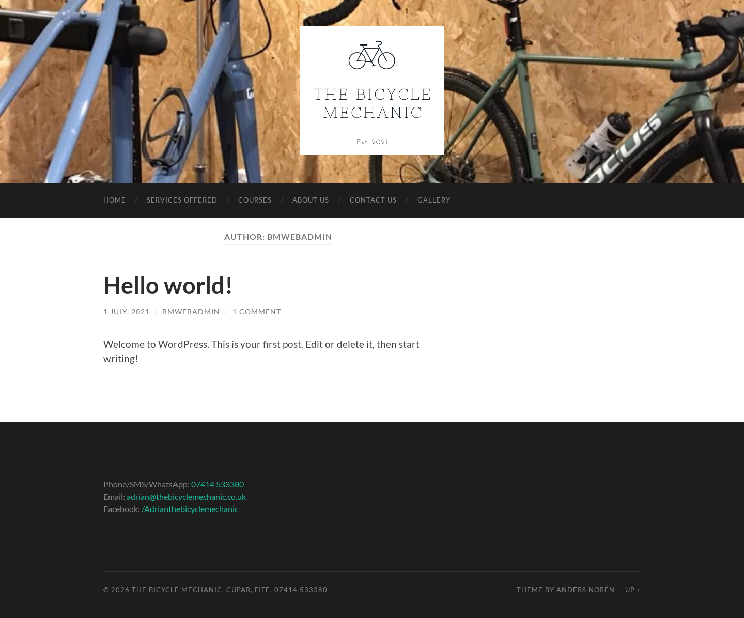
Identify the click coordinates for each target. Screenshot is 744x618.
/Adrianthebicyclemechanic (190, 509)
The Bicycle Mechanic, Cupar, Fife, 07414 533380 (230, 589)
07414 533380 (217, 484)
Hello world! (168, 285)
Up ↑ (633, 589)
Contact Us (373, 200)
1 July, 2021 (126, 311)
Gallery (434, 200)
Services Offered (182, 200)
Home (114, 200)
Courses (255, 200)
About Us (310, 200)
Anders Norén (585, 589)
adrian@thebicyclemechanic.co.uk (186, 496)
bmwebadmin (191, 311)
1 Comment (257, 311)
